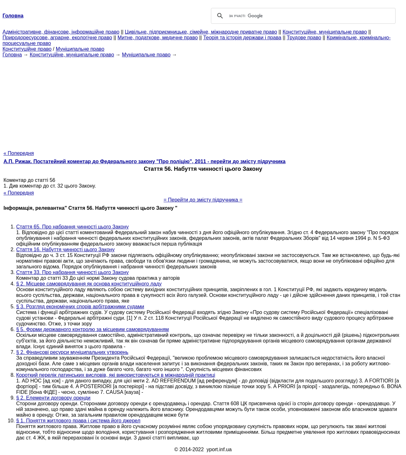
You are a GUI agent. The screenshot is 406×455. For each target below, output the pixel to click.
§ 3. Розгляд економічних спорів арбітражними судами (80, 306)
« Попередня (18, 153)
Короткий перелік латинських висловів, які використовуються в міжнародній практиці (115, 375)
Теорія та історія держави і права (242, 37)
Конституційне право (27, 49)
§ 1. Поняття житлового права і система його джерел (78, 420)
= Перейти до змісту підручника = (203, 199)
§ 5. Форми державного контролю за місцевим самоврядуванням (92, 329)
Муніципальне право (80, 49)
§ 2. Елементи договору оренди (53, 398)
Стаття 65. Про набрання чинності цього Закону (72, 226)
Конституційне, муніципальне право (325, 32)
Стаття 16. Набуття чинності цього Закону (65, 249)
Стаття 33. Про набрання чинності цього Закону (72, 272)
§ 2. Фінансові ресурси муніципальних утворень (72, 352)
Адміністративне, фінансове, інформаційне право (61, 32)
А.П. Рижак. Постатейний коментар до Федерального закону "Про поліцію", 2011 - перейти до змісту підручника (144, 161)
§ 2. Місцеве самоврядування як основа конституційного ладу (88, 283)
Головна (12, 54)
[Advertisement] (203, 102)
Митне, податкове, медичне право (158, 37)
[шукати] (302, 16)
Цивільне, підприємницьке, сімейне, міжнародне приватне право (201, 32)
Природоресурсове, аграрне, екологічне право (57, 37)
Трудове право (304, 37)
